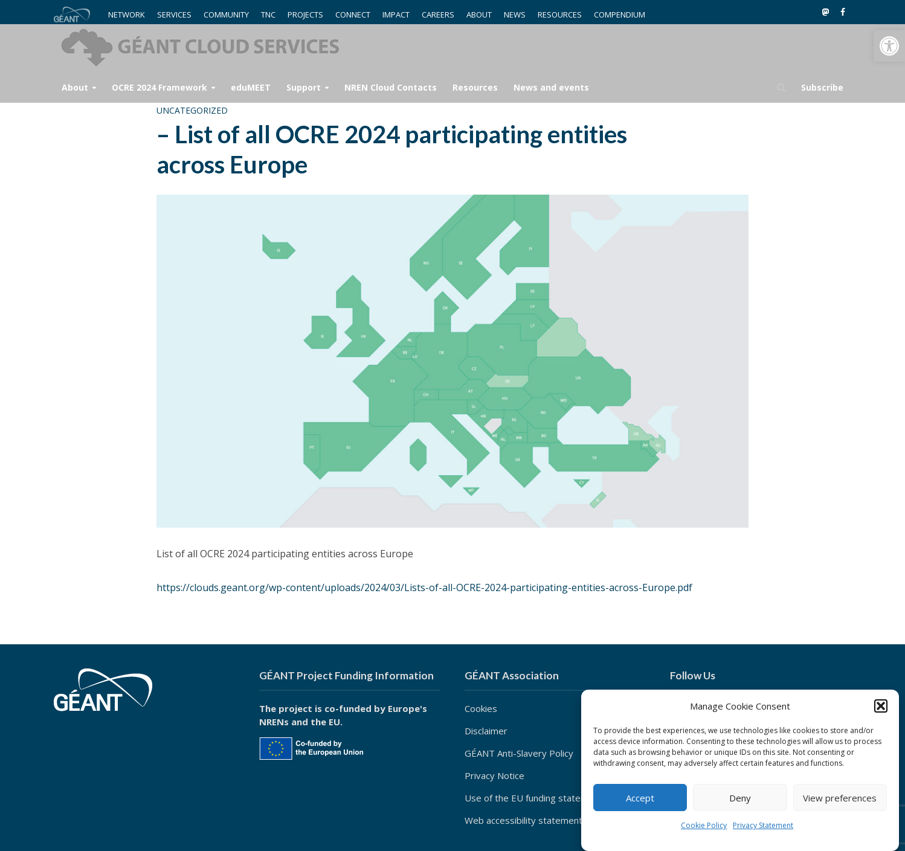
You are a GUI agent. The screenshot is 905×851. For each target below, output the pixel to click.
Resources (475, 87)
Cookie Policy (704, 825)
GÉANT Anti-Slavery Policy (519, 753)
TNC (268, 14)
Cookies (481, 708)
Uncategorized (192, 110)
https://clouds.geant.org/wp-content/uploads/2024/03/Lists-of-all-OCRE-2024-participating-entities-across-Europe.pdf (424, 587)
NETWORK (126, 14)
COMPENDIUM (619, 14)
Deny (740, 798)
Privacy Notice (494, 775)
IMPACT (396, 14)
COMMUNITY (226, 14)
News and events (551, 87)
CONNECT (352, 14)
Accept (640, 798)
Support (303, 87)
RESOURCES (560, 14)
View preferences (840, 798)
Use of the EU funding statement (533, 798)
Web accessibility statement (523, 820)
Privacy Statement (763, 825)
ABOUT (479, 14)
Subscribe (822, 87)
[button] (889, 46)
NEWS (515, 14)
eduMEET (251, 87)
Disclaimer (486, 731)
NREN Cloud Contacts (390, 87)
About (75, 87)
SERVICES (174, 14)
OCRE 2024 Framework (159, 87)
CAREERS (438, 14)
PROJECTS (305, 14)
